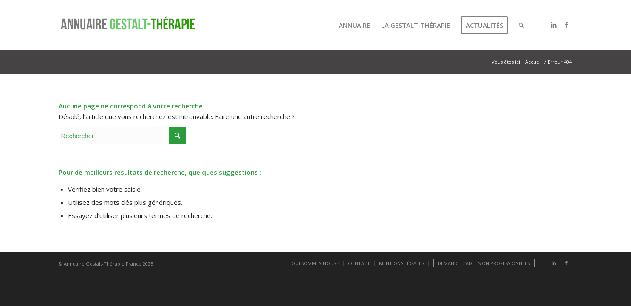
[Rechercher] (521, 25)
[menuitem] (354, 25)
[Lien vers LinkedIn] (553, 24)
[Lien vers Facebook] (566, 24)
